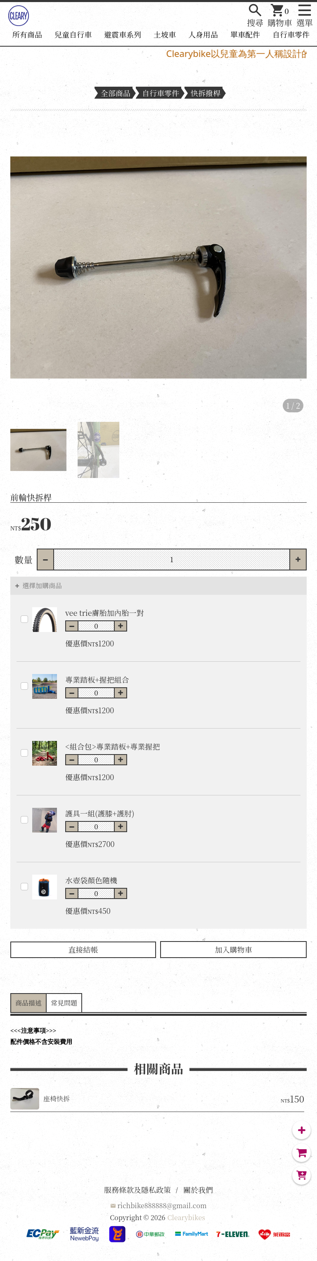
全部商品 (115, 93)
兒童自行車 (73, 34)
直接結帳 (83, 949)
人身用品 (203, 34)
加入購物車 (233, 949)
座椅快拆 (56, 1098)
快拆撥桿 (205, 93)
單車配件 (245, 34)
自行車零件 (291, 34)
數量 (23, 559)
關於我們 (198, 1189)
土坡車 (165, 34)
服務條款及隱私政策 (137, 1189)
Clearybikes (186, 1217)
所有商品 (27, 34)
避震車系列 (122, 34)
